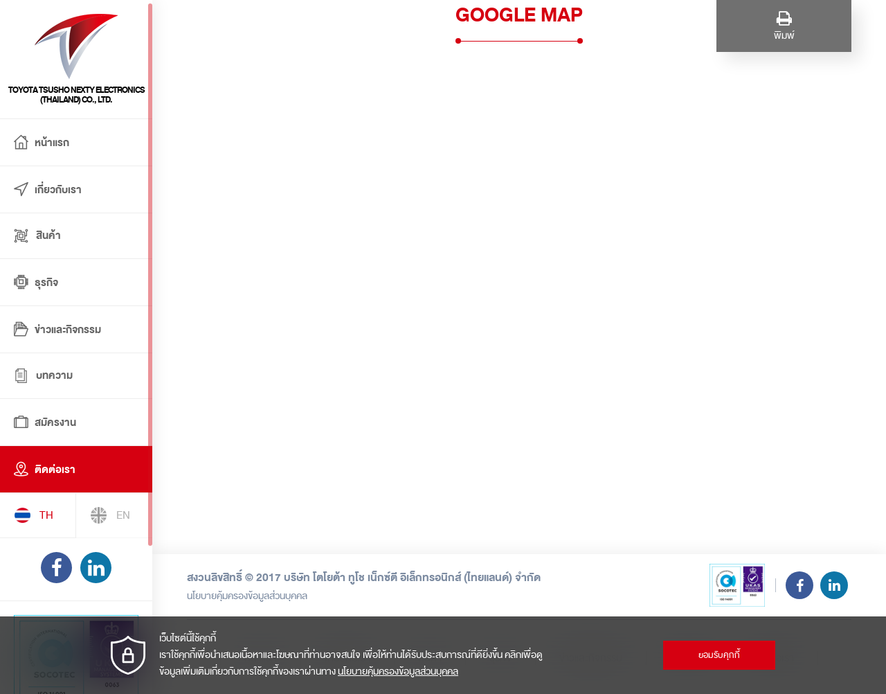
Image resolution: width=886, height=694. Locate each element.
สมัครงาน (45, 423)
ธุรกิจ (36, 283)
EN (110, 515)
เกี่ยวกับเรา (48, 190)
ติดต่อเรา (44, 470)
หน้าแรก (41, 143)
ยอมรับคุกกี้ (719, 655)
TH (33, 515)
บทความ (43, 375)
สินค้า (37, 235)
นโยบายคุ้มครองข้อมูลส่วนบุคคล (247, 596)
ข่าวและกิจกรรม (57, 330)
